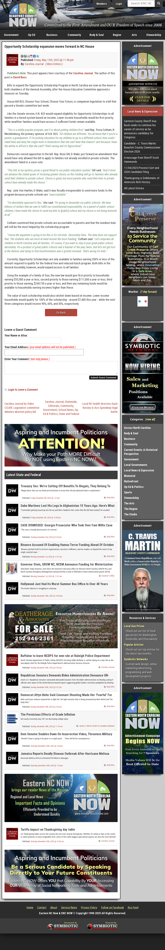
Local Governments (135, 465)
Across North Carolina (137, 427)
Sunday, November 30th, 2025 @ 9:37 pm (46, 689)
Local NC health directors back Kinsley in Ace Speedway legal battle (100, 409)
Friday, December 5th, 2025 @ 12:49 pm (46, 519)
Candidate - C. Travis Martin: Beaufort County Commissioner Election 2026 (142, 147)
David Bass (20, 77)
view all (150, 419)
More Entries (54, 64)
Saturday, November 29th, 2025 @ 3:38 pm (47, 748)
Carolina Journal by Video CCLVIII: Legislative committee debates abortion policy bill (22, 409)
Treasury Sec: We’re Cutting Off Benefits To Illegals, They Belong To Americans (65, 490)
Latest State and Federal (23, 477)
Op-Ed (31, 35)
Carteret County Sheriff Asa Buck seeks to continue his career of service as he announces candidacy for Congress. (140, 129)
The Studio (130, 514)
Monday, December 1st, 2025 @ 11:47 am (46, 559)
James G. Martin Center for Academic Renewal (96, 728)
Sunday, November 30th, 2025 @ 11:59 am (47, 728)
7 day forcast (148, 291)
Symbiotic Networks (136, 659)
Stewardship (153, 35)
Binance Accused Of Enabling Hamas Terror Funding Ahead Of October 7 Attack (67, 548)
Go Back (61, 312)
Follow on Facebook (112, 909)
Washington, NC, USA (142, 308)
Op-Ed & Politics (134, 487)
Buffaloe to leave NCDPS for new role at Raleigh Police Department (65, 658)
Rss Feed (133, 909)
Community (74, 35)
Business (52, 35)
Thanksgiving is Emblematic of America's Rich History (141, 180)
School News (66, 411)
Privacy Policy (89, 909)
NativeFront (131, 481)
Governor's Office (108, 578)
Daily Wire (110, 499)
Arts (134, 35)
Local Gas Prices (134, 626)
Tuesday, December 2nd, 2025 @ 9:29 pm (46, 539)
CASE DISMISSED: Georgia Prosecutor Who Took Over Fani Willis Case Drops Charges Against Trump (66, 529)
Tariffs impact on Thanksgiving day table (48, 831)
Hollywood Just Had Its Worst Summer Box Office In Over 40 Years (64, 586)
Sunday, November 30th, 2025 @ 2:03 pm (46, 709)
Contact (41, 909)
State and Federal (69, 415)
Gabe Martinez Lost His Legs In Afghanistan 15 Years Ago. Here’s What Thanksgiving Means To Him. (68, 509)
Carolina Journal (34, 64)
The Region (130, 509)
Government (11, 35)
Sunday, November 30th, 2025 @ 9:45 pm (46, 670)
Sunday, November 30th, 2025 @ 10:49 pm (47, 598)
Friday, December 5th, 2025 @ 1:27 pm (45, 500)
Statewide (71, 403)
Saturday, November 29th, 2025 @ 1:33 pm (47, 767)
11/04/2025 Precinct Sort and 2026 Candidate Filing (141, 170)
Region (117, 35)
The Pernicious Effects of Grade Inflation (48, 716)
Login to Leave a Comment (23, 391)
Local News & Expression (139, 470)
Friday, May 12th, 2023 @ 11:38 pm (54, 60)
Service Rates (69, 909)
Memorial (129, 476)
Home (30, 909)
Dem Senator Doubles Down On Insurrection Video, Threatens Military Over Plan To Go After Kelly (66, 738)
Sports (128, 492)
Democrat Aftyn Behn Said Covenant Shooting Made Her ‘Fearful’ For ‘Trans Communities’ (66, 699)
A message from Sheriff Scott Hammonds (141, 159)
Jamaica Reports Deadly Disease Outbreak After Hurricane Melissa (65, 756)
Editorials (53, 407)
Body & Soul (97, 35)
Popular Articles (134, 644)
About (53, 909)
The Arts (129, 503)
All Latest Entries (134, 188)
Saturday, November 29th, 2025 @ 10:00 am (47, 843)
